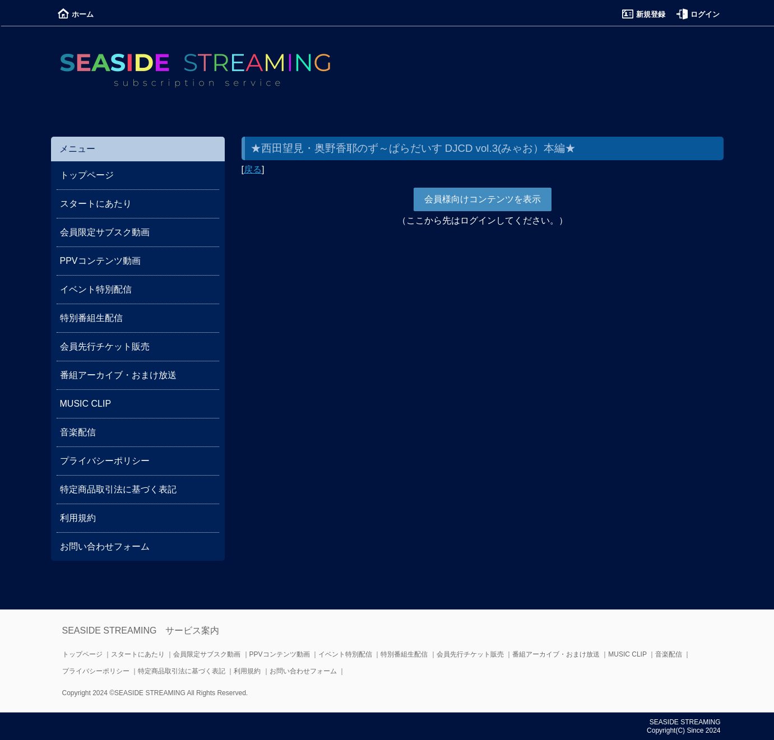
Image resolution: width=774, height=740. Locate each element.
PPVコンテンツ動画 (100, 261)
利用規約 (78, 518)
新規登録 (643, 14)
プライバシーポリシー (105, 461)
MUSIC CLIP (86, 403)
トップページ (87, 175)
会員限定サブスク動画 (105, 232)
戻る (253, 169)
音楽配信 (78, 432)
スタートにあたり (96, 203)
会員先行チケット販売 (105, 346)
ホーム (76, 14)
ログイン (698, 14)
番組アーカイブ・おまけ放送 (118, 375)
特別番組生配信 (91, 318)
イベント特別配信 (96, 289)
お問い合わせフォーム (105, 546)
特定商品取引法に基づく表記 (118, 489)
